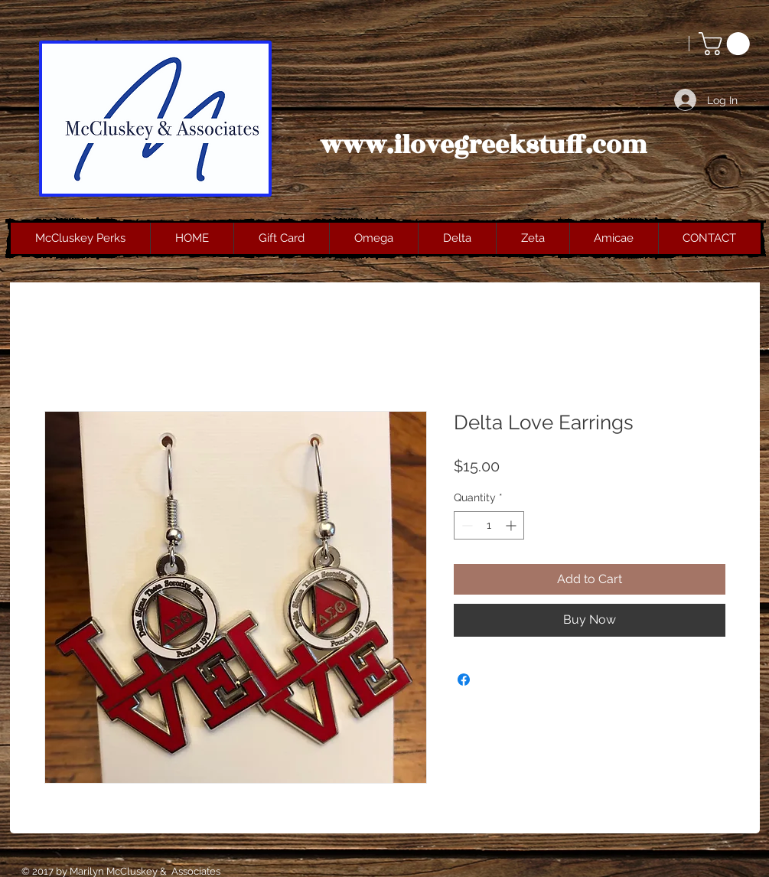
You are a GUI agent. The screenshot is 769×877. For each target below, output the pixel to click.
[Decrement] (465, 525)
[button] (727, 43)
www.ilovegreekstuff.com (483, 145)
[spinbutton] (489, 525)
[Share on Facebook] (464, 679)
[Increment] (512, 525)
